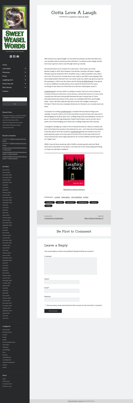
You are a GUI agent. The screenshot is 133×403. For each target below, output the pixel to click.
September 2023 (7, 225)
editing (4, 339)
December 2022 (7, 240)
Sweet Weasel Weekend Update (12, 125)
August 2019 (6, 313)
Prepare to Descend (8, 127)
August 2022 (6, 248)
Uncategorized (7, 360)
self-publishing (7, 357)
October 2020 (6, 283)
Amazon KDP (6, 329)
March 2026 (6, 170)
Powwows (6, 72)
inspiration (5, 347)
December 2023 (7, 222)
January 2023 (6, 238)
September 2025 (7, 182)
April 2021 (5, 270)
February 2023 (7, 235)
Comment (48, 256)
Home (4, 65)
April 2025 (5, 190)
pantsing (5, 355)
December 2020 (7, 280)
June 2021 (5, 265)
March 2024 (6, 215)
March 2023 (6, 233)
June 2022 (5, 250)
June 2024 (5, 207)
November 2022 (7, 243)
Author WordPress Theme (75, 401)
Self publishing (83, 202)
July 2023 (5, 227)
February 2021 (7, 275)
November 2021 (7, 258)
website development (9, 362)
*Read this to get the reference (74, 189)
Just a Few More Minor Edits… (11, 120)
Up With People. (87, 81)
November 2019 (7, 305)
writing (4, 367)
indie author (70, 202)
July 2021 (5, 263)
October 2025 (6, 180)
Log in (4, 379)
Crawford (72, 17)
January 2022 (6, 255)
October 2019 (6, 308)
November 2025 (7, 177)
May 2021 (5, 268)
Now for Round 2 (13, 154)
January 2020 (6, 300)
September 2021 (7, 260)
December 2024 (7, 197)
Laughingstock (7, 80)
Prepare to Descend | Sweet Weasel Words (15, 148)
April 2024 (5, 212)
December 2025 (7, 175)
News (4, 352)
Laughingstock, (66, 111)
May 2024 (5, 210)
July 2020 (5, 288)
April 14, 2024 (83, 17)
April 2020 (5, 293)
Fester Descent (7, 84)
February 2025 (7, 192)
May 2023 (5, 230)
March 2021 (6, 273)
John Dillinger (6, 350)
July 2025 (5, 185)
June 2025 (5, 187)
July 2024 (5, 205)
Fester (4, 76)
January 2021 (6, 278)
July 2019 (5, 315)
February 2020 (7, 298)
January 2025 (6, 195)
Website (47, 296)
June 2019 (5, 318)
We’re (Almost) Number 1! (93, 218)
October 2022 (6, 245)
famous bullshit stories (9, 342)
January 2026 (6, 172)
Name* (46, 279)
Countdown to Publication (53, 218)
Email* (46, 288)
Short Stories (7, 87)
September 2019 (7, 310)
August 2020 (6, 285)
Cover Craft (7, 149)
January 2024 (6, 220)
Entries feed (6, 381)
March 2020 (6, 295)
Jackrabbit (6, 68)
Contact (5, 91)
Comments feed (7, 384)
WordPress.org (7, 386)
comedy (5, 334)
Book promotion (7, 332)
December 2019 (7, 303)
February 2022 (7, 253)
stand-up (93, 202)
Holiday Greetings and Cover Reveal (13, 122)
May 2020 (5, 290)
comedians (49, 202)
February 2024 (7, 217)
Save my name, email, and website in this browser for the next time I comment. (74, 305)
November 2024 (7, 200)
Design (4, 337)
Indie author (6, 344)
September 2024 (7, 202)
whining (5, 365)
